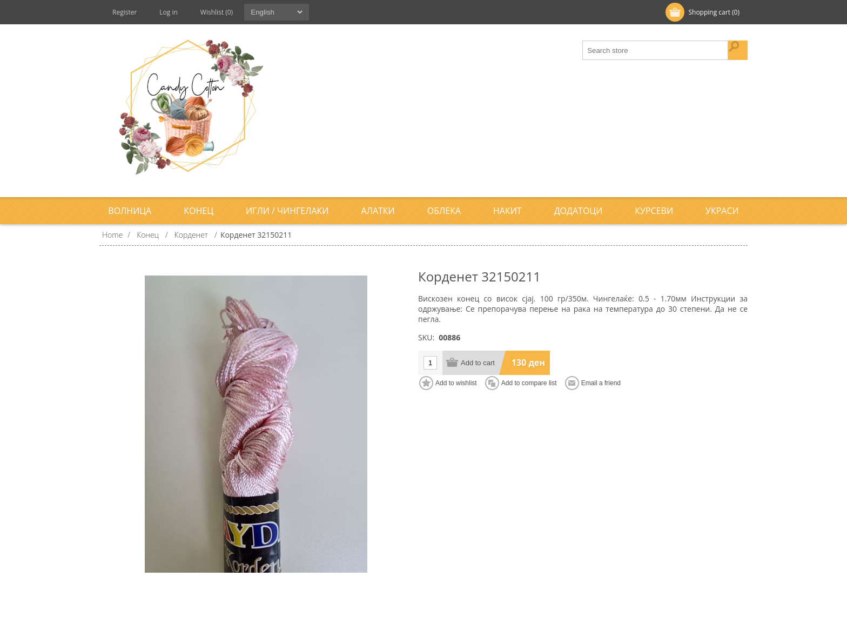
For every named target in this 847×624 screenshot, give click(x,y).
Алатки (378, 211)
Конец (198, 211)
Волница (129, 211)
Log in (168, 12)
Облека (444, 211)
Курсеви (654, 211)
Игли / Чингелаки (287, 211)
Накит (507, 211)
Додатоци (578, 211)
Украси (722, 211)
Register (124, 12)
